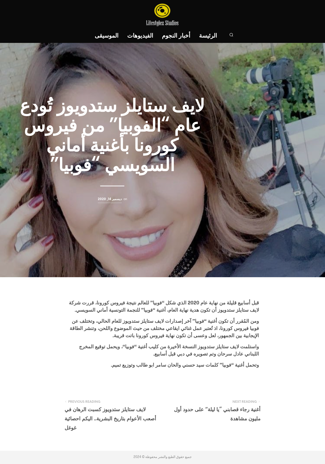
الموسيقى (107, 36)
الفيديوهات (140, 36)
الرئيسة (208, 36)
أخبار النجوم (176, 36)
